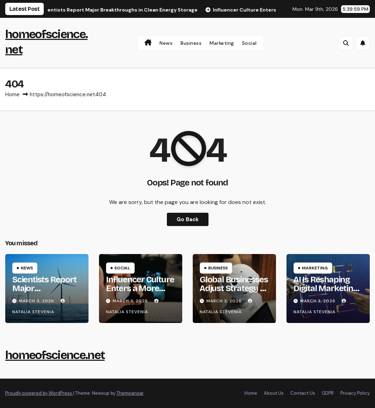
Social (249, 43)
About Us (274, 393)
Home (12, 94)
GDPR (328, 393)
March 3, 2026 (37, 301)
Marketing (222, 43)
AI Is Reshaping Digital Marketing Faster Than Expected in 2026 (326, 293)
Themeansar (129, 393)
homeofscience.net (55, 355)
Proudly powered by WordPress (39, 393)
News (166, 43)
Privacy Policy (355, 393)
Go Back (188, 219)
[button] (346, 43)
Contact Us (302, 393)
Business (191, 43)
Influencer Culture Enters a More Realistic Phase (140, 288)
